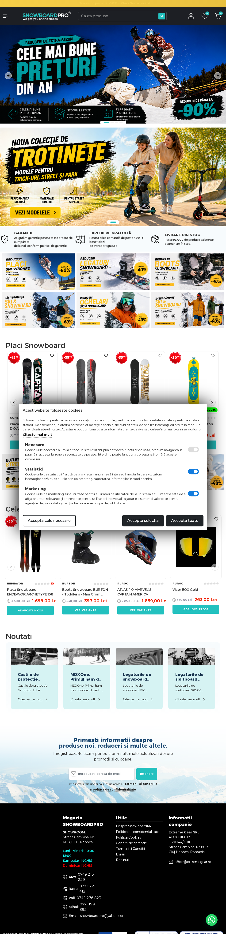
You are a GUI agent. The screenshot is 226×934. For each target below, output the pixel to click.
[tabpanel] (113, 74)
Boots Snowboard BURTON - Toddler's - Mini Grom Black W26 (85, 591)
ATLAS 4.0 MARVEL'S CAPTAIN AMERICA (134, 591)
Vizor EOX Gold (185, 589)
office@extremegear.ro (193, 862)
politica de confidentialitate (114, 789)
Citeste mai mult (37, 435)
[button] (9, 16)
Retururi (122, 860)
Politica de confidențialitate (137, 832)
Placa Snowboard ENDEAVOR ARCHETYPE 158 (30, 591)
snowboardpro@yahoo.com (103, 916)
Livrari (120, 854)
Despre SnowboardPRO (135, 826)
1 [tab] (106, 122)
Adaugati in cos (30, 610)
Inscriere (146, 774)
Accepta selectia (143, 520)
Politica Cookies (128, 837)
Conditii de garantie (131, 843)
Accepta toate (184, 520)
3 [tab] (116, 122)
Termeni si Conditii (130, 849)
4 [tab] (121, 122)
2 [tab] (112, 122)
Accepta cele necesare (49, 520)
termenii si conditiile (141, 784)
